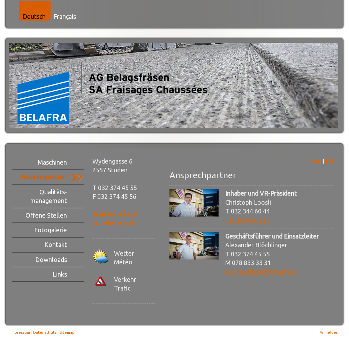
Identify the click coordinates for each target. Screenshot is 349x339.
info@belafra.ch (114, 213)
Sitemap (67, 332)
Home (312, 161)
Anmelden (329, 332)
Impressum (20, 332)
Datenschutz (44, 332)
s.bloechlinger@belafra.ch (261, 271)
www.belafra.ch (114, 222)
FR (329, 161)
